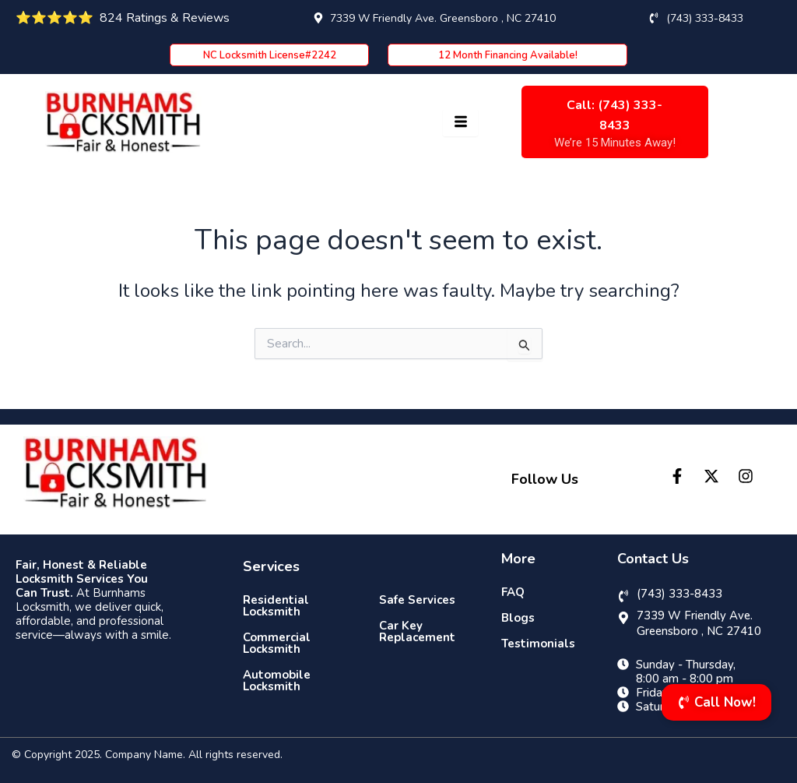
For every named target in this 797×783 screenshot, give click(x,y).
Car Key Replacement (417, 631)
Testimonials (538, 643)
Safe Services (417, 600)
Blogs (518, 618)
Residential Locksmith (276, 605)
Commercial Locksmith (277, 643)
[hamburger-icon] (460, 122)
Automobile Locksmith (277, 680)
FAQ (513, 592)
